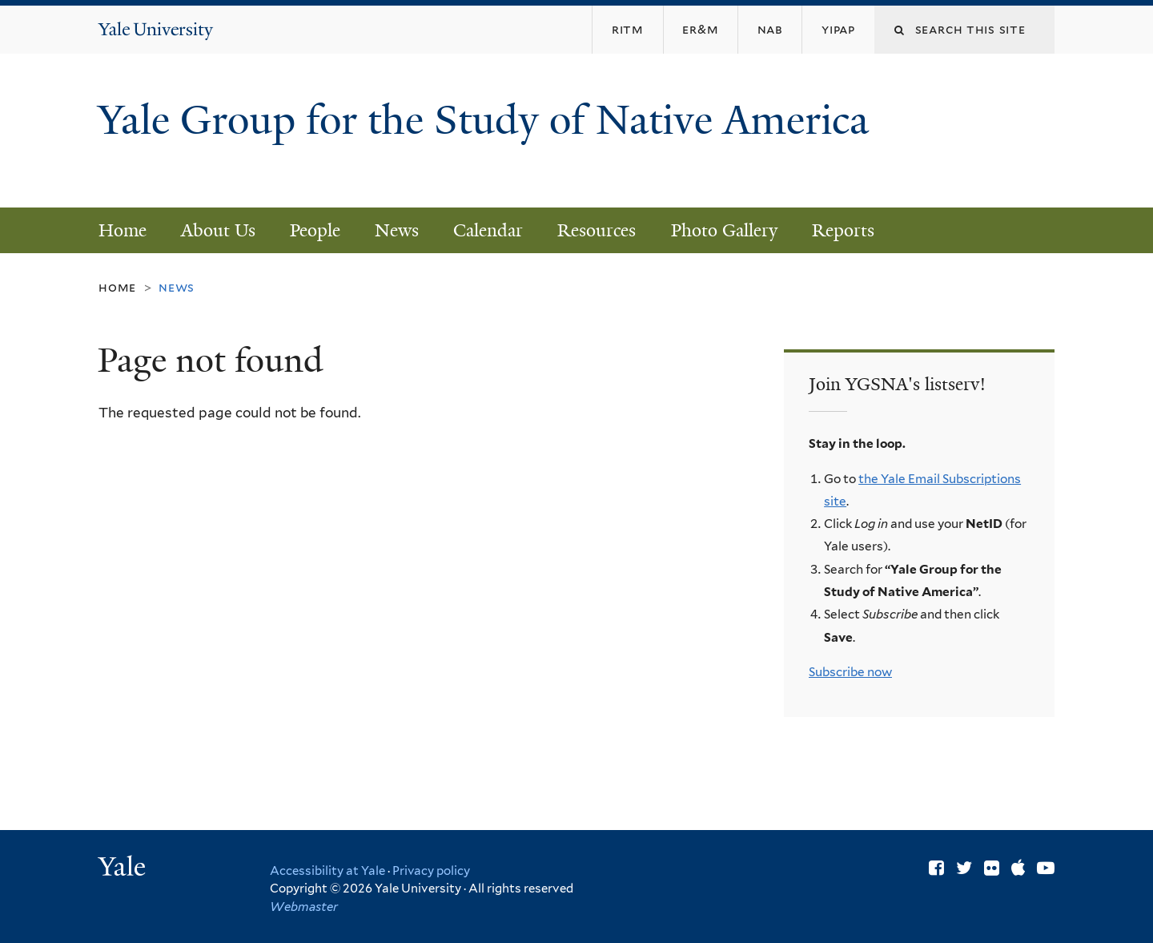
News (397, 230)
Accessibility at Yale (327, 871)
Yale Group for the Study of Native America (483, 144)
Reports (843, 230)
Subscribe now (850, 671)
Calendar (488, 230)
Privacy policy (431, 871)
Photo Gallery (724, 230)
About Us (218, 230)
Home (122, 230)
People (315, 230)
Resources (596, 230)
